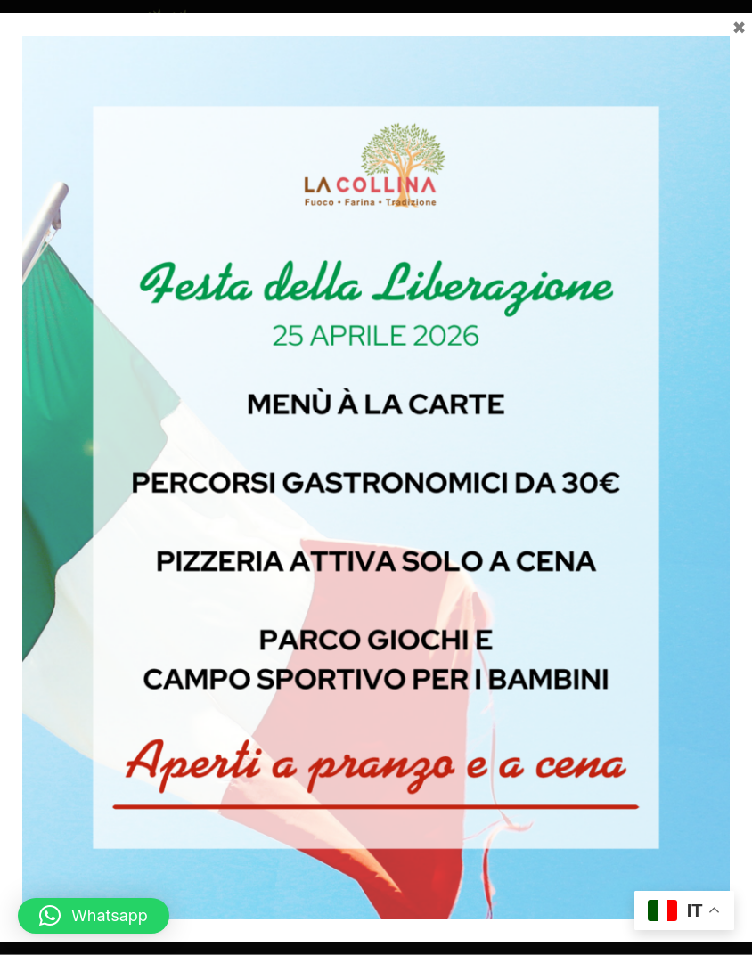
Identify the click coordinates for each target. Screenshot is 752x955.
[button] (722, 71)
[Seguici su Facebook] (362, 816)
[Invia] (721, 322)
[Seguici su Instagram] (389, 816)
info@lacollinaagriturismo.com (422, 654)
